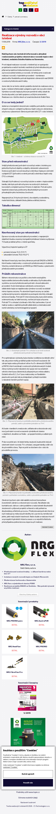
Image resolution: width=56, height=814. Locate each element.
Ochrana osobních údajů (28, 797)
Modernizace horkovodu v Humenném (19, 580)
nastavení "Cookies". (10, 767)
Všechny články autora (28, 594)
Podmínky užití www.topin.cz (28, 792)
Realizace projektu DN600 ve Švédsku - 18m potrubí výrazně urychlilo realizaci (28, 587)
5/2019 (43, 42)
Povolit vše (28, 783)
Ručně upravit (28, 774)
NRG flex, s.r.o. (24, 42)
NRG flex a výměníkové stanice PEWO (18, 583)
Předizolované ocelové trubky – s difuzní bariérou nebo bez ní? (26, 573)
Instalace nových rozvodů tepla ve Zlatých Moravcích (25, 577)
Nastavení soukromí (28, 802)
